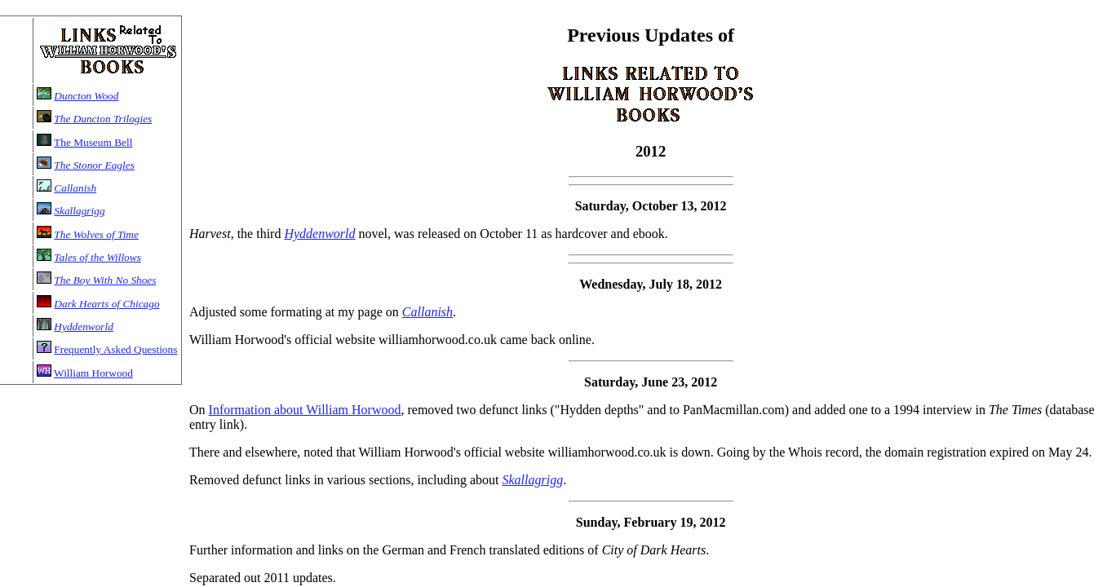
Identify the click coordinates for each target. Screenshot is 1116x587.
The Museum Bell (93, 142)
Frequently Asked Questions (115, 349)
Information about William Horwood (305, 410)
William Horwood (93, 373)
